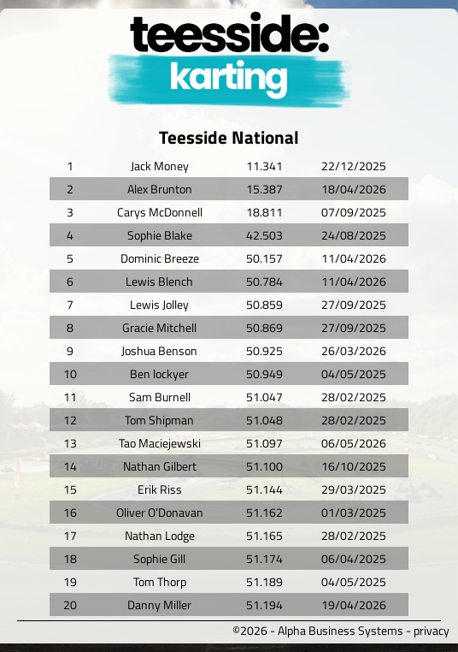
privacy (431, 630)
